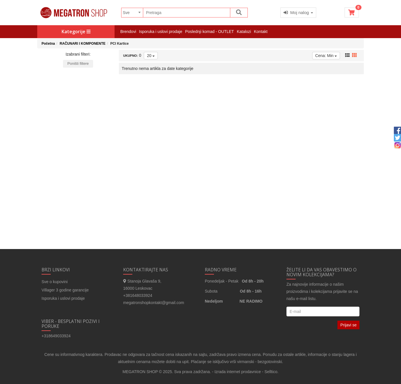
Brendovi (128, 31)
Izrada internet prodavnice (238, 371)
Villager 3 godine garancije (65, 290)
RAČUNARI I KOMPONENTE (82, 44)
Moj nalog (298, 12)
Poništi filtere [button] (78, 63)
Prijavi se (348, 325)
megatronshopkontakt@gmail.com (153, 302)
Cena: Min (326, 55)
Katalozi (244, 31)
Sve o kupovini (55, 281)
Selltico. (271, 371)
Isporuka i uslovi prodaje (160, 31)
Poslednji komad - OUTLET (209, 31)
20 (151, 55)
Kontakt (260, 31)
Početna (48, 44)
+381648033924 (137, 295)
